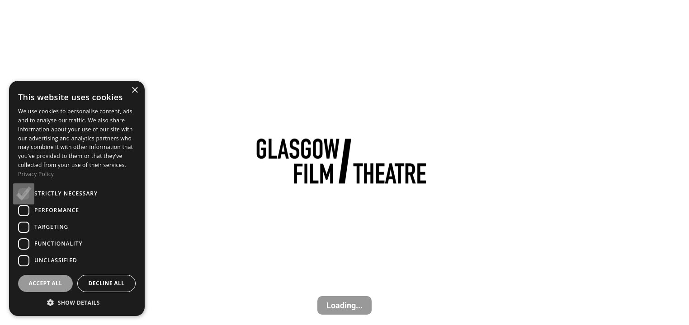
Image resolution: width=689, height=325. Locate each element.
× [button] (134, 90)
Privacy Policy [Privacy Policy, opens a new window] (36, 174)
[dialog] (77, 198)
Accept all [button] (45, 283)
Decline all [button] (107, 283)
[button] (77, 302)
